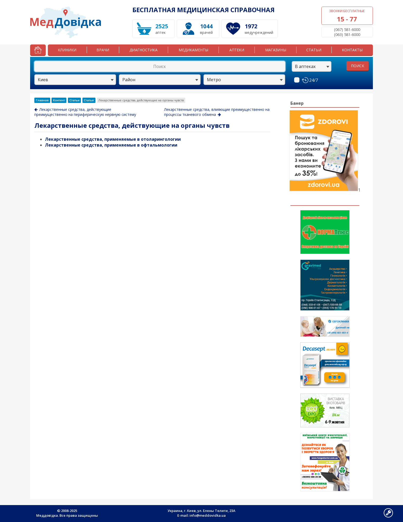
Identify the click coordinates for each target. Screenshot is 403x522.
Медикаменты (193, 49)
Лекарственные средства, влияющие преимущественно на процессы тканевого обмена (217, 112)
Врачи (102, 49)
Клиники (67, 49)
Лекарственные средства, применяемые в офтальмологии (111, 145)
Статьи (313, 49)
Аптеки (236, 49)
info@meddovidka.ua (207, 515)
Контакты (352, 49)
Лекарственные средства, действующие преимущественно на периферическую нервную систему (85, 112)
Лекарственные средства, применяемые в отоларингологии (113, 139)
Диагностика (143, 49)
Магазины (275, 49)
